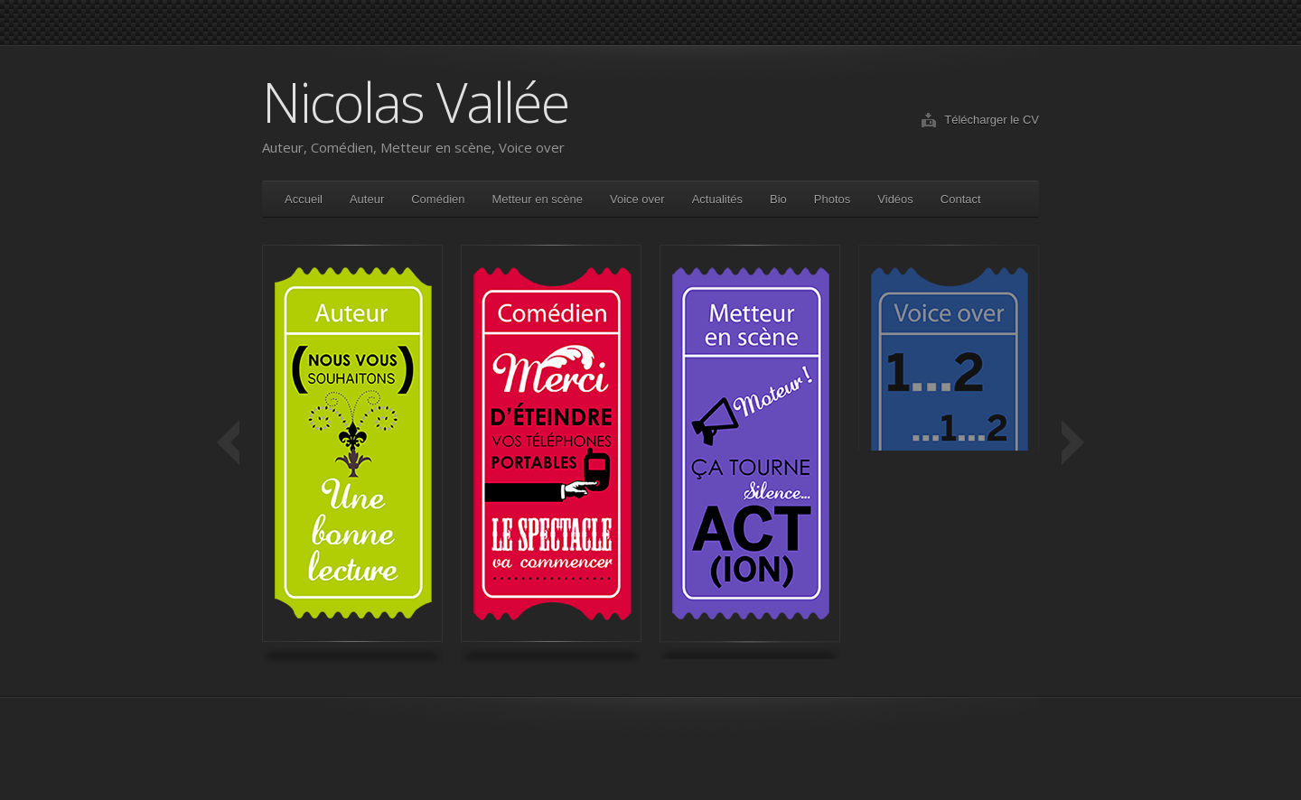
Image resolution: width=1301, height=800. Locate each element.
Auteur (367, 199)
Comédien (437, 199)
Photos (832, 199)
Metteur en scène (537, 199)
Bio (778, 199)
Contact (961, 199)
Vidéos (895, 199)
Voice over (637, 199)
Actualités (717, 199)
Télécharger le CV (991, 119)
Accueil (304, 199)
